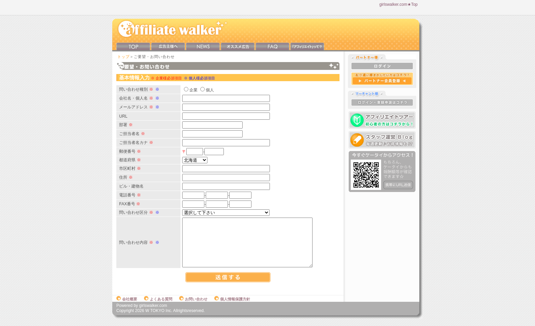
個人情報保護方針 (232, 306)
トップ (123, 57)
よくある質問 (158, 306)
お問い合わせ (193, 306)
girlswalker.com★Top (398, 4)
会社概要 (126, 306)
